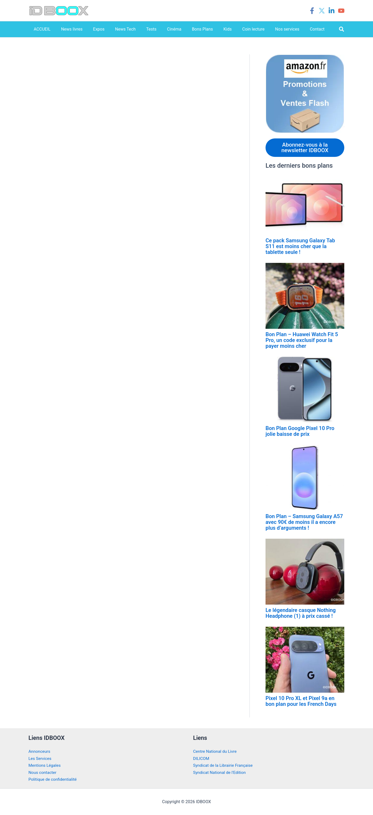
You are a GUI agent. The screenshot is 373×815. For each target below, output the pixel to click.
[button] (342, 29)
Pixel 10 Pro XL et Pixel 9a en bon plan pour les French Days (301, 701)
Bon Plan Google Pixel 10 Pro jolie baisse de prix (300, 431)
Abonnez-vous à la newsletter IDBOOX (304, 148)
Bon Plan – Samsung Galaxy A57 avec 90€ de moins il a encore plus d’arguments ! (304, 522)
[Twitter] (321, 10)
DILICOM (201, 758)
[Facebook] (312, 10)
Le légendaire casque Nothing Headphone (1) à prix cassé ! (301, 613)
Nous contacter (42, 772)
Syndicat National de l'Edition (220, 772)
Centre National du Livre (215, 751)
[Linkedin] (331, 10)
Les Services (40, 758)
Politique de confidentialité (53, 779)
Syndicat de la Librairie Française (223, 765)
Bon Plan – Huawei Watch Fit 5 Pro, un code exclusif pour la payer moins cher (302, 340)
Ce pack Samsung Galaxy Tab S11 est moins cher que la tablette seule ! (300, 246)
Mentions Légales (45, 765)
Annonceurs (39, 751)
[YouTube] (341, 10)
